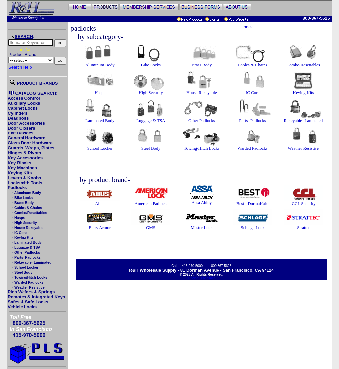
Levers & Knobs (24, 177)
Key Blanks (19, 162)
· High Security (24, 223)
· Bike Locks (22, 198)
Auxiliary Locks (24, 103)
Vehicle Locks (22, 306)
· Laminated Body (26, 242)
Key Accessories (25, 157)
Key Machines (22, 167)
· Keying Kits (22, 237)
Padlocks (17, 187)
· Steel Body (21, 272)
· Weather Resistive (28, 287)
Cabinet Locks (23, 108)
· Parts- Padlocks (26, 257)
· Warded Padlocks (27, 282)
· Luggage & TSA (25, 247)
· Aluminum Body (26, 193)
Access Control (24, 98)
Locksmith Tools (25, 182)
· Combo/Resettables (29, 213)
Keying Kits (20, 172)
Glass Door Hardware (30, 142)
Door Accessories (26, 123)
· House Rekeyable (27, 228)
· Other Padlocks (25, 252)
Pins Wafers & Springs (31, 292)
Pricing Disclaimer (201, 278)
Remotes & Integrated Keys (36, 296)
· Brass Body (22, 203)
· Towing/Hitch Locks (29, 277)
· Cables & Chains (26, 208)
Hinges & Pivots (24, 152)
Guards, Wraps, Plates (31, 147)
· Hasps (18, 218)
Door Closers (21, 128)
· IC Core (19, 233)
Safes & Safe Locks (28, 301)
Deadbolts (18, 118)
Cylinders (18, 113)
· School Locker (24, 267)
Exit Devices (21, 133)
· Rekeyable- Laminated (31, 262)
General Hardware (26, 137)
